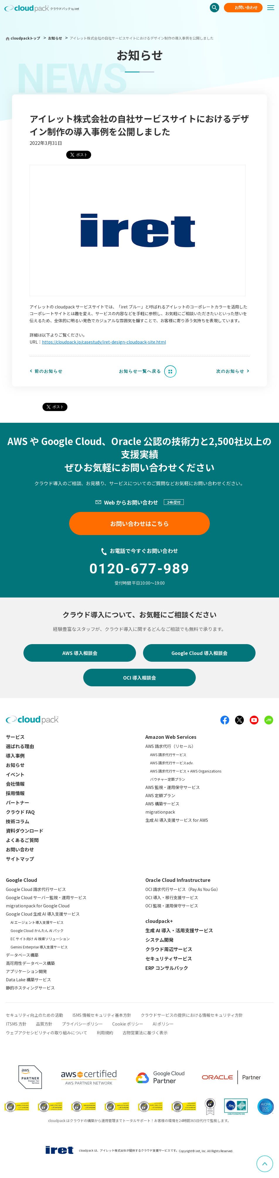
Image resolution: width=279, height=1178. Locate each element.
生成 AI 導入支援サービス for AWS (176, 820)
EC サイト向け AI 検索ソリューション (40, 938)
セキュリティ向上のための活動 (34, 1015)
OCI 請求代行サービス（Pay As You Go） (182, 889)
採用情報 (15, 793)
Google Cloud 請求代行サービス (36, 889)
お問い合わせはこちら (139, 523)
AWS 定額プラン (160, 795)
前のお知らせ (49, 371)
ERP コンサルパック (166, 967)
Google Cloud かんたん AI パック (37, 930)
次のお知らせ (230, 371)
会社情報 (15, 783)
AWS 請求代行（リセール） (170, 746)
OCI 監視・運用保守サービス (171, 906)
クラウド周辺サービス (168, 949)
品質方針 (44, 1024)
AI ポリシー (163, 1024)
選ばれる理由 (20, 746)
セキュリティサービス (168, 958)
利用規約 (105, 1033)
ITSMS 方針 (16, 1024)
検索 (214, 7)
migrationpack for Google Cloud (37, 906)
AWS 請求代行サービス (168, 754)
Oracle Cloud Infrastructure (177, 879)
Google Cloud (21, 879)
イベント (15, 774)
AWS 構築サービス (162, 804)
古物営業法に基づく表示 (145, 1033)
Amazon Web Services (170, 736)
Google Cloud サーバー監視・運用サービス (46, 897)
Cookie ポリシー (127, 1024)
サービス (15, 736)
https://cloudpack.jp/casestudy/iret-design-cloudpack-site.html (104, 342)
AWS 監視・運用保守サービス (172, 787)
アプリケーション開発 (26, 971)
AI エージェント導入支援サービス (37, 922)
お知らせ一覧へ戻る (140, 371)
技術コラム (17, 821)
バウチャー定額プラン (167, 779)
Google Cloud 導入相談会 (199, 652)
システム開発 (159, 939)
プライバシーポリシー (82, 1024)
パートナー (17, 802)
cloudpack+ (159, 920)
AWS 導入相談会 (79, 652)
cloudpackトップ (25, 37)
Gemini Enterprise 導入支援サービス (39, 946)
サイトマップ (20, 858)
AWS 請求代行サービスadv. (171, 762)
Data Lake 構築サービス (28, 979)
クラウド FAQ (20, 811)
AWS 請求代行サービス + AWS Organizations (185, 770)
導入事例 (15, 755)
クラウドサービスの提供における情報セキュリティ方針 (192, 1015)
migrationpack (160, 812)
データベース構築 (22, 955)
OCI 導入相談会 (139, 677)
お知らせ (55, 37)
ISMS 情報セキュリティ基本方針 (101, 1015)
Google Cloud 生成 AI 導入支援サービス (43, 914)
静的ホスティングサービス (30, 988)
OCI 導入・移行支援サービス (171, 897)
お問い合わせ (246, 7)
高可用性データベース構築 (30, 963)
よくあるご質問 (22, 839)
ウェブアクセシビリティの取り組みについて (46, 1033)
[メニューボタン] (273, 7)
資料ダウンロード (24, 830)
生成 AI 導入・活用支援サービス (179, 930)
